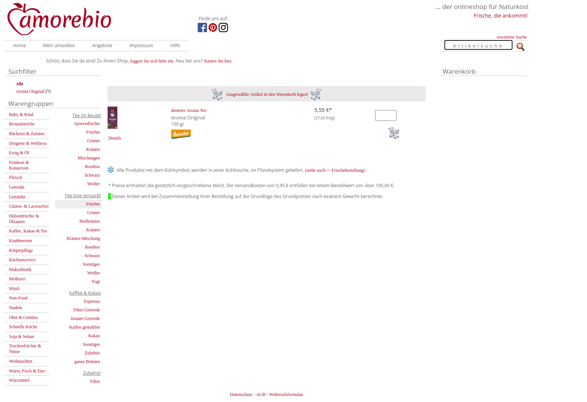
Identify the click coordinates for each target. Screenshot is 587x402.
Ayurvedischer (87, 123)
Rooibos (92, 166)
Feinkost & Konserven (19, 165)
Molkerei (17, 278)
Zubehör (92, 353)
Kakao (94, 335)
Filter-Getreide (86, 310)
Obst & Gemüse (23, 317)
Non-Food (18, 298)
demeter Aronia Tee (188, 110)
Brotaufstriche (22, 124)
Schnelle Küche (23, 326)
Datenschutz (241, 394)
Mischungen (89, 158)
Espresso (92, 301)
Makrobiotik (20, 269)
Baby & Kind (21, 114)
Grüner (93, 140)
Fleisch (15, 177)
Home (19, 45)
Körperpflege (21, 250)
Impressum (141, 45)
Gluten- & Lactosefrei (29, 206)
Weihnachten (20, 361)
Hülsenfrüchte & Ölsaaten (24, 218)
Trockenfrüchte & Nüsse (25, 348)
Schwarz (92, 175)
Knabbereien (20, 240)
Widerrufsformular (286, 394)
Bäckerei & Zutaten (27, 133)
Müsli (14, 288)
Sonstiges (91, 264)
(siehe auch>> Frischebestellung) (335, 170)
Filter (95, 381)
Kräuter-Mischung (83, 238)
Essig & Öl (19, 152)
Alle (20, 83)
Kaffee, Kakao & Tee (28, 231)
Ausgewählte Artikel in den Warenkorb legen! (266, 94)
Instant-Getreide (85, 318)
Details (114, 138)
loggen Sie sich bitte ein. (152, 61)
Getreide (16, 187)
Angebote (102, 45)
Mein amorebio (59, 45)
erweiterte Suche (512, 37)
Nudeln (15, 307)
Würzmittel (19, 380)
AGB (260, 394)
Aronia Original (30, 91)
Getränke (17, 197)
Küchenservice (22, 259)
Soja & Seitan (21, 336)
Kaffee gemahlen (84, 327)
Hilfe (175, 45)
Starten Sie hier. (218, 61)
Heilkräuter (89, 221)
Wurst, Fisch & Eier (27, 371)
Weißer (93, 183)
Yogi (95, 281)
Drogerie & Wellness (28, 143)
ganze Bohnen (87, 361)
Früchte (93, 132)
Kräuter (93, 149)
